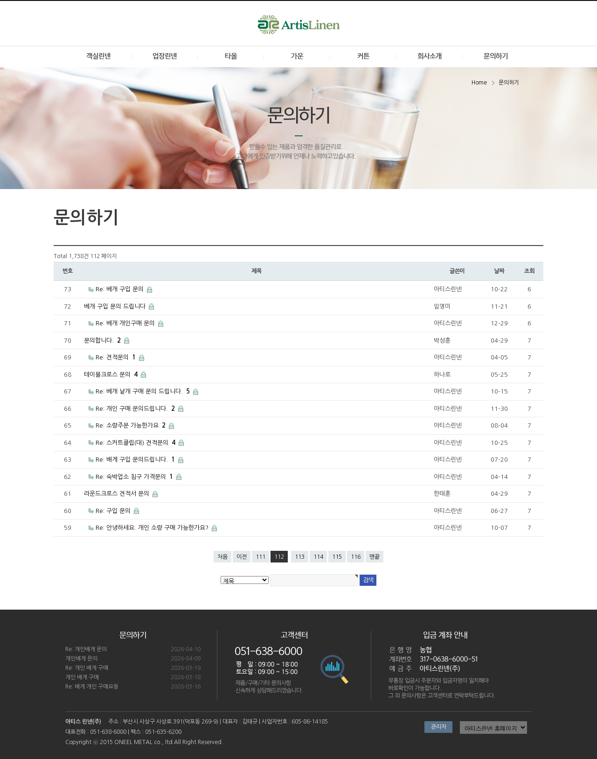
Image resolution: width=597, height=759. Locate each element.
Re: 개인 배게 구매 (86, 668)
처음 (222, 557)
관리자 (438, 727)
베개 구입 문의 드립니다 (115, 306)
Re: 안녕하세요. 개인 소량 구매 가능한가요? (153, 528)
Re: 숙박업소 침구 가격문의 (135, 477)
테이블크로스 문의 (111, 375)
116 (356, 557)
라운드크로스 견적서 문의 (117, 494)
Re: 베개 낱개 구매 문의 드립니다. (144, 391)
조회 (529, 271)
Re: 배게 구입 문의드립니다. (136, 460)
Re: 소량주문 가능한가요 (131, 425)
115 (337, 557)
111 (260, 557)
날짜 (499, 271)
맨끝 (374, 557)
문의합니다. (103, 340)
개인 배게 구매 (82, 677)
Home (479, 82)
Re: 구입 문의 (114, 511)
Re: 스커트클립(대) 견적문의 (136, 443)
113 (300, 557)
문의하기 (509, 82)
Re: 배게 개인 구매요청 (91, 686)
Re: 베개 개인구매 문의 (126, 323)
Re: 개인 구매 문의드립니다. (136, 409)
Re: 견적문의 (117, 357)
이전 (241, 557)
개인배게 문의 (81, 658)
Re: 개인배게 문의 (86, 649)
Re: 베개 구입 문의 (121, 289)
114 (318, 557)
